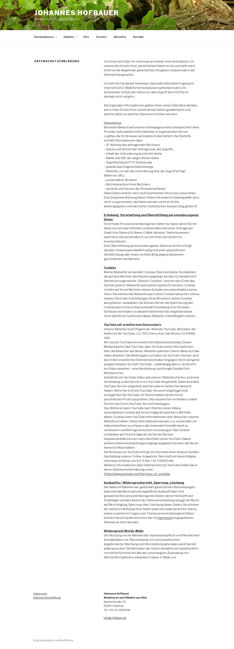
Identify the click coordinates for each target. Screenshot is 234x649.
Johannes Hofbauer (76, 13)
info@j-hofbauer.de (115, 617)
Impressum (165, 518)
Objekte (70, 36)
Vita (86, 36)
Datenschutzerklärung (47, 597)
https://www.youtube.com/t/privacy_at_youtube (137, 474)
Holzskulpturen (45, 36)
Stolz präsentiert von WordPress (53, 640)
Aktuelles (120, 36)
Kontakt (138, 36)
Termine (101, 36)
